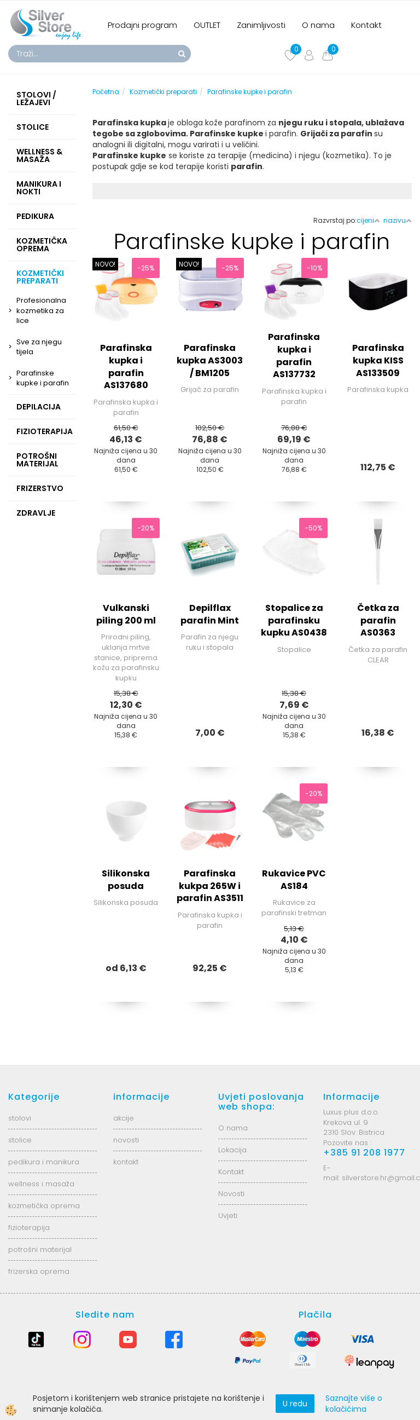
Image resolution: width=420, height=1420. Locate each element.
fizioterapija (29, 1227)
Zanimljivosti (261, 25)
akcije (123, 1118)
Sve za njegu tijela (39, 347)
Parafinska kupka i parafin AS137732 (294, 356)
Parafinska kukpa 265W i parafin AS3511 (210, 886)
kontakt (125, 1162)
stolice (20, 1140)
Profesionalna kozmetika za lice (41, 310)
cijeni (368, 220)
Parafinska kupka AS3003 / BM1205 (210, 360)
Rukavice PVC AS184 (294, 879)
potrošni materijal (40, 1249)
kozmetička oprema (44, 1205)
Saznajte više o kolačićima (353, 1404)
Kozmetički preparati (163, 91)
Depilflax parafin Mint (209, 614)
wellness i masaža (41, 1184)
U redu (295, 1403)
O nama (318, 25)
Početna (105, 91)
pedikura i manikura (43, 1162)
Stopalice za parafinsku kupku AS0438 (294, 620)
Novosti (231, 1193)
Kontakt (366, 25)
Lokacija (232, 1150)
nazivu (397, 220)
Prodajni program (142, 25)
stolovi (19, 1118)
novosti (126, 1140)
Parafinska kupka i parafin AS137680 (126, 367)
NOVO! (105, 264)
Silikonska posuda (126, 879)
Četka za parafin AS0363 (378, 620)
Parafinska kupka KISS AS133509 (378, 360)
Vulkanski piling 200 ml (126, 614)
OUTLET (207, 25)
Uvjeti (227, 1215)
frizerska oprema (38, 1271)
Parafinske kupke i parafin (42, 378)
